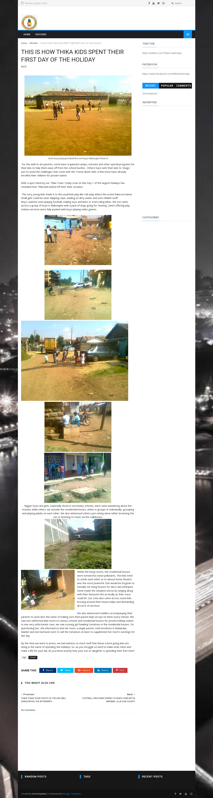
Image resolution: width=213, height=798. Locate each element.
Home (27, 34)
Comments (183, 85)
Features (40, 34)
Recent (150, 85)
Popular (167, 85)
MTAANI (33, 43)
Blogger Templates (72, 793)
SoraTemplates (39, 793)
